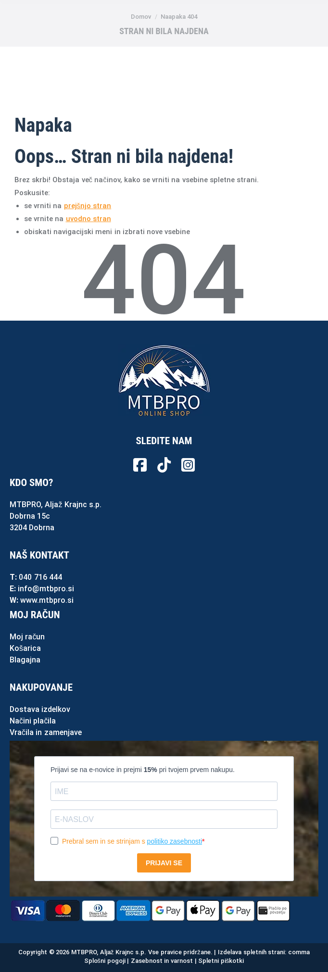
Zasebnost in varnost (162, 960)
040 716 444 (40, 577)
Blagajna (25, 659)
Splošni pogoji (105, 960)
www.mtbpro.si (47, 600)
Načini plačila (33, 720)
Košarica (25, 648)
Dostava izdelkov (40, 709)
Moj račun (27, 636)
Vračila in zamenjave (46, 732)
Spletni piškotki (221, 960)
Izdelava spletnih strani (251, 952)
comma (299, 952)
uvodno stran (88, 218)
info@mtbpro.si (46, 588)
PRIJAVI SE (164, 863)
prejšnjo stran (88, 205)
